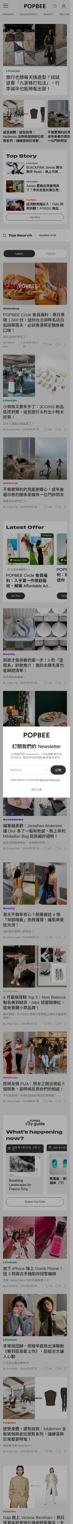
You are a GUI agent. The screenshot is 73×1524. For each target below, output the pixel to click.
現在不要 (36, 789)
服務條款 (44, 780)
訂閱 (58, 769)
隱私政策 (55, 780)
